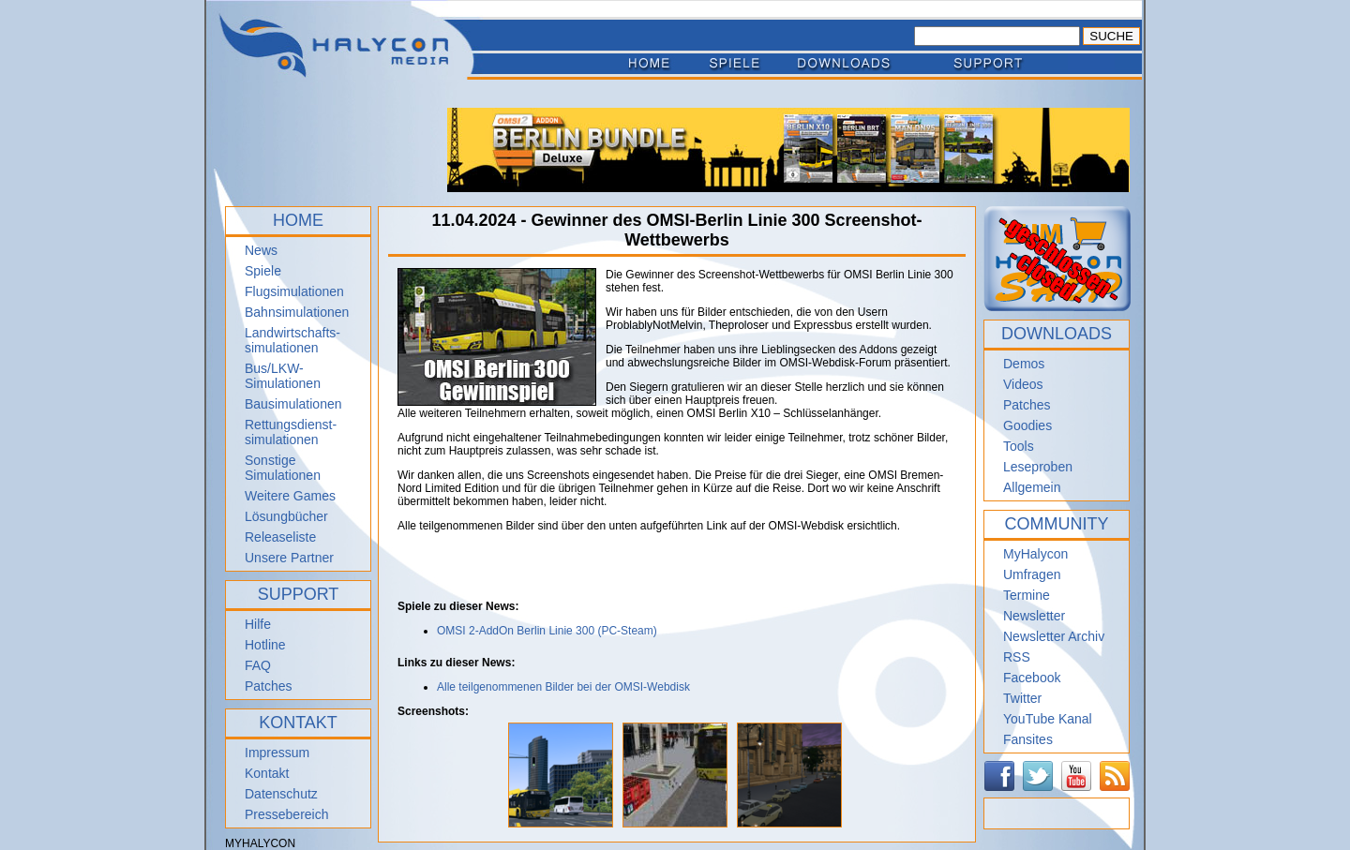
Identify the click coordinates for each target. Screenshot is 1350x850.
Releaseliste (280, 536)
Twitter (1022, 698)
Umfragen (1031, 574)
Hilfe (258, 624)
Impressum (277, 752)
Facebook (1031, 677)
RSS (1016, 656)
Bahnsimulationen (297, 312)
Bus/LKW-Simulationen (283, 376)
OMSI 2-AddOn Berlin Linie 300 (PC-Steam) (547, 630)
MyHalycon (1035, 553)
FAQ (258, 665)
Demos (1023, 363)
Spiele (263, 270)
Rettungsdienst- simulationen (291, 432)
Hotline (265, 644)
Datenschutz (281, 793)
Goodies (1027, 425)
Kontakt (267, 773)
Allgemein (1031, 487)
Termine (1026, 595)
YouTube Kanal (1047, 718)
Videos (1023, 384)
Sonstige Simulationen (283, 468)
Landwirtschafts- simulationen (292, 340)
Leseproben (1037, 466)
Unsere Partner (289, 557)
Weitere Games (290, 495)
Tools (1018, 446)
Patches (268, 686)
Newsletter (1034, 615)
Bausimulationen (293, 403)
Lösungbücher (286, 516)
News (261, 250)
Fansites (1028, 739)
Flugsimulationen (294, 291)
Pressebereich (287, 814)
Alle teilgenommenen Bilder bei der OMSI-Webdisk (563, 686)
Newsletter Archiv (1053, 636)
